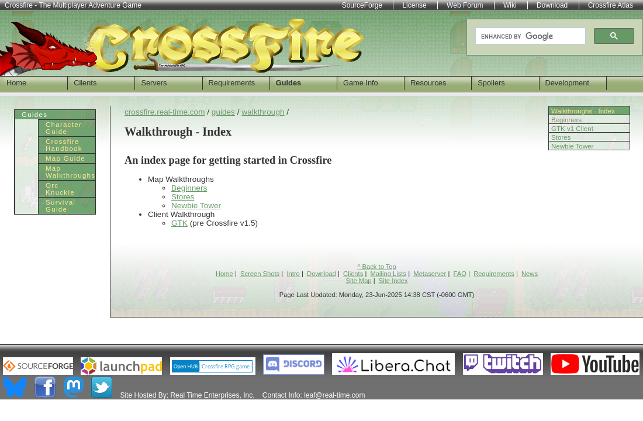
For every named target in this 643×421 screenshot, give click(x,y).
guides (223, 112)
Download (321, 273)
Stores (561, 137)
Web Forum (465, 5)
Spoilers (491, 82)
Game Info (360, 82)
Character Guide (64, 128)
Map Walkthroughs (70, 172)
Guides (288, 82)
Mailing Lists (389, 273)
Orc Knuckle (60, 189)
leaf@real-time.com (334, 395)
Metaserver (429, 273)
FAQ (460, 273)
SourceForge (362, 5)
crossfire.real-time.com (165, 112)
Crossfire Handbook (64, 145)
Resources (428, 82)
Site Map (358, 280)
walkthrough (262, 112)
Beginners (566, 119)
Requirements (232, 82)
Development (567, 82)
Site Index (393, 280)
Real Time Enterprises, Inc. (212, 395)
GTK (179, 223)
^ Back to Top (376, 266)
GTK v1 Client (572, 128)
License (414, 5)
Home (16, 82)
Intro (292, 273)
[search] (529, 36)
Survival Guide (60, 206)
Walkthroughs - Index (583, 111)
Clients (85, 82)
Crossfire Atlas (610, 5)
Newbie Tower (572, 146)
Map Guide (65, 158)
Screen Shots (259, 273)
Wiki (510, 5)
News (529, 273)
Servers (154, 82)
